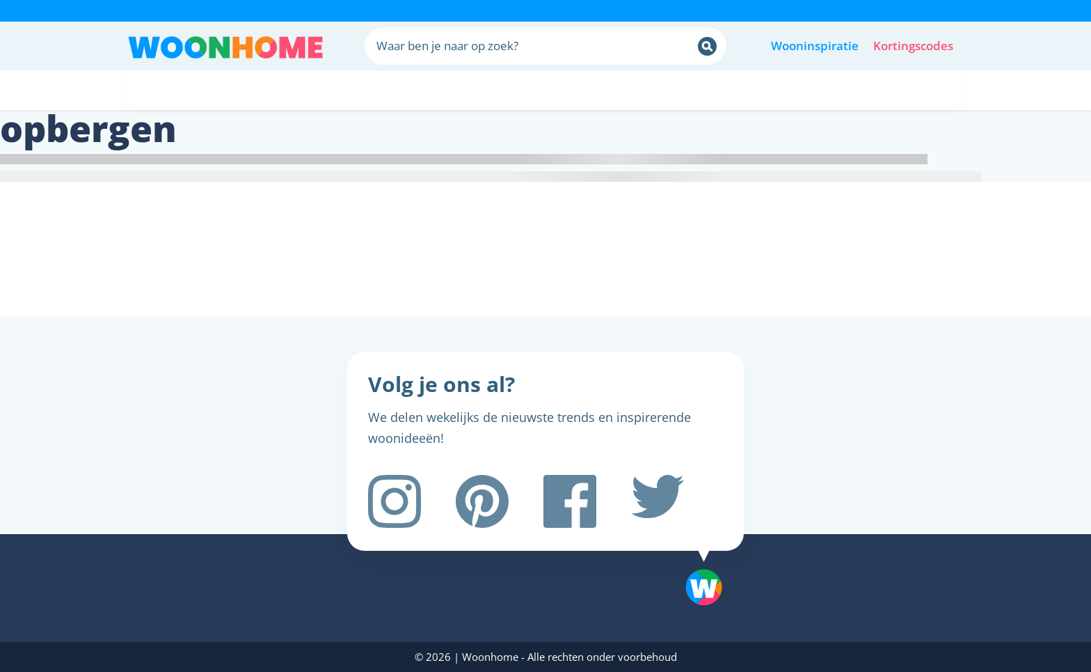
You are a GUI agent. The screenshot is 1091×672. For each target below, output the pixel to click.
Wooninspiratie (815, 46)
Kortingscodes (913, 46)
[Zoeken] (707, 46)
